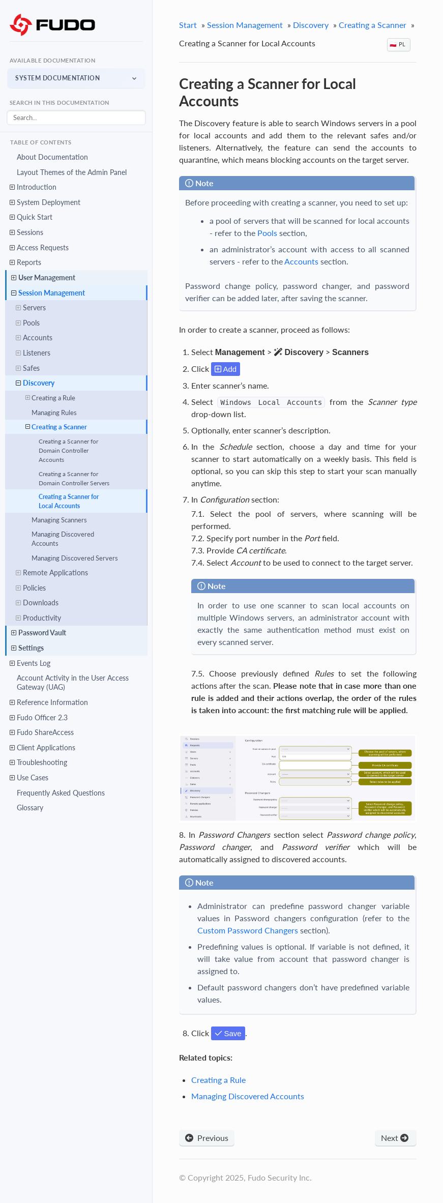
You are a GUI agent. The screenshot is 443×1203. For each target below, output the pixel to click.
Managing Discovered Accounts (63, 539)
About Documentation (52, 157)
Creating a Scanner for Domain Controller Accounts (68, 450)
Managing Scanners (59, 520)
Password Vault (38, 633)
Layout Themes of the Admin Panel (72, 172)
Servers (31, 307)
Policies (31, 588)
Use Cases (29, 777)
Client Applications (42, 747)
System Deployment (45, 202)
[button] (76, 78)
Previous (206, 1137)
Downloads (37, 602)
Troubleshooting (38, 763)
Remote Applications (52, 572)
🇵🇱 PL (397, 44)
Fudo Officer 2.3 (39, 717)
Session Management (48, 293)
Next (395, 1137)
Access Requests (39, 247)
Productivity (38, 618)
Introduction (33, 187)
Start (188, 25)
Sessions (26, 232)
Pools (28, 323)
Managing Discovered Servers (75, 558)
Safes (28, 368)
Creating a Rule (50, 398)
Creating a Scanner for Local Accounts (69, 501)
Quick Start (31, 217)
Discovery (35, 383)
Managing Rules (54, 412)
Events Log (30, 663)
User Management (43, 277)
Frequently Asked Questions (61, 792)
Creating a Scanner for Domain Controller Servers (74, 478)
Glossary (30, 808)
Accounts (34, 338)
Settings (27, 648)
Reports (25, 262)
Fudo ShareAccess (42, 732)
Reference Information (49, 702)
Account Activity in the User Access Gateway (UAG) (73, 683)
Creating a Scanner (56, 426)
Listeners (33, 353)
